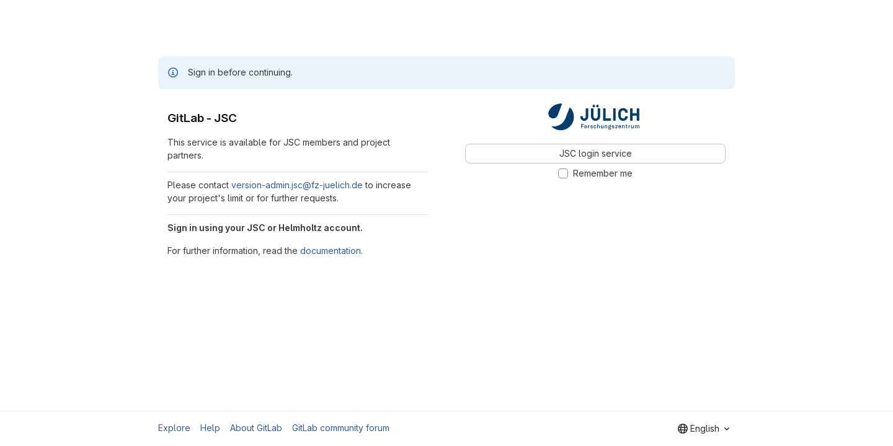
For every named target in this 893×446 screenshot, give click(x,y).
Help (210, 427)
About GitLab (256, 427)
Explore (174, 427)
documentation (330, 250)
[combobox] (703, 428)
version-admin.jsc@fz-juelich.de (297, 185)
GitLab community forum (340, 427)
